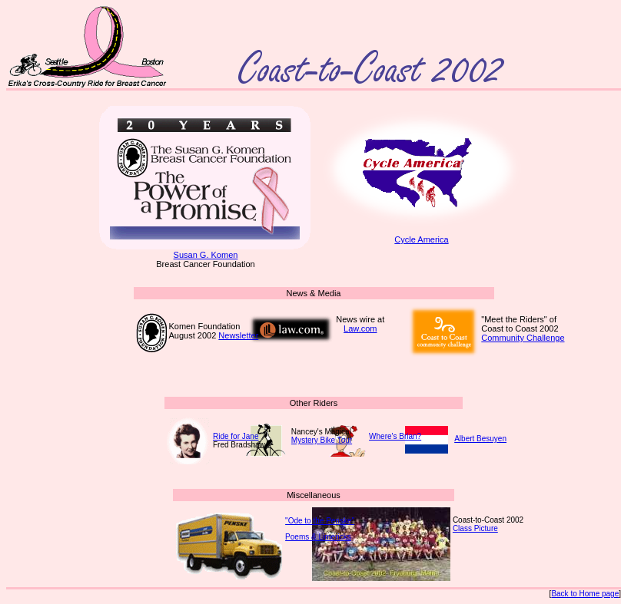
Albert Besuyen (480, 438)
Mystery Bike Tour (321, 440)
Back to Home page (585, 593)
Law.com (360, 328)
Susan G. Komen (206, 251)
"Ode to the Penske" (319, 521)
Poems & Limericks (318, 537)
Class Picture (475, 528)
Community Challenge (522, 337)
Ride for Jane (235, 436)
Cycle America (421, 235)
